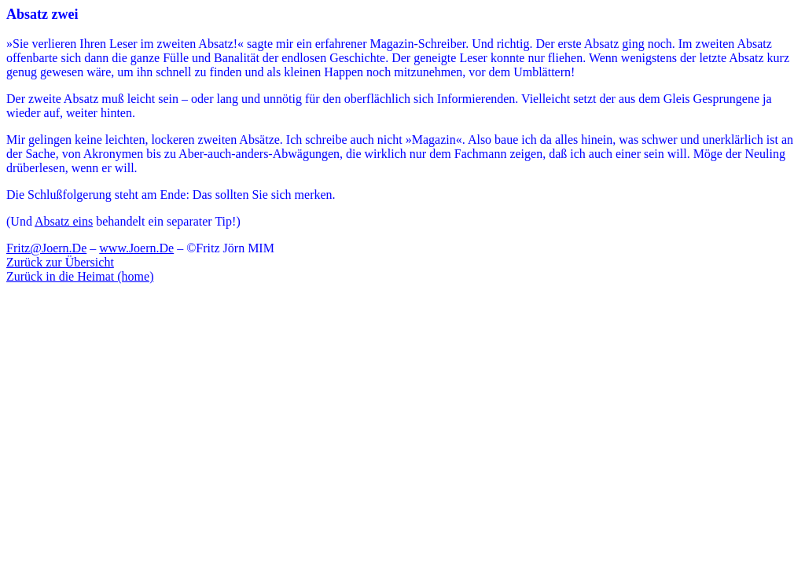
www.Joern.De (136, 248)
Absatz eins (64, 221)
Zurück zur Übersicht (60, 262)
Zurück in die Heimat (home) (80, 276)
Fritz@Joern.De (46, 248)
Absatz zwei (42, 14)
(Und (20, 221)
